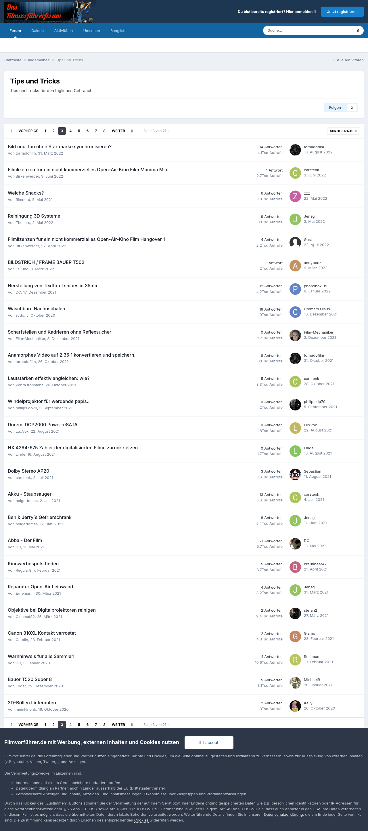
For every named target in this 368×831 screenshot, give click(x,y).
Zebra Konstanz (29, 385)
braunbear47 (315, 564)
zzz (307, 193)
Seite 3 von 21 (156, 131)
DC (18, 292)
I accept (209, 742)
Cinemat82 (25, 616)
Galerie (37, 30)
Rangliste (118, 30)
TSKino (22, 269)
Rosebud (311, 656)
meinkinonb (26, 709)
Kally (308, 703)
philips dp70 (26, 408)
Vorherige (28, 131)
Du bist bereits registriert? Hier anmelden (277, 11)
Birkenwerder (27, 176)
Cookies (141, 820)
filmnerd (23, 199)
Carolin (22, 639)
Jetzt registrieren (342, 11)
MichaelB (312, 679)
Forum (15, 33)
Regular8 (23, 570)
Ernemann (24, 593)
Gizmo (309, 633)
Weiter (118, 131)
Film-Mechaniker (30, 338)
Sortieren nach (343, 131)
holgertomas (27, 500)
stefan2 (310, 610)
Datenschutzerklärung (283, 814)
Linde (20, 454)
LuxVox (22, 431)
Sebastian (312, 471)
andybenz (312, 262)
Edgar (21, 686)
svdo (20, 315)
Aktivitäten (63, 30)
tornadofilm (26, 153)
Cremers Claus (317, 309)
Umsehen (91, 30)
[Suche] (291, 30)
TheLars (23, 222)
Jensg (309, 216)
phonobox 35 (315, 286)
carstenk (311, 170)
